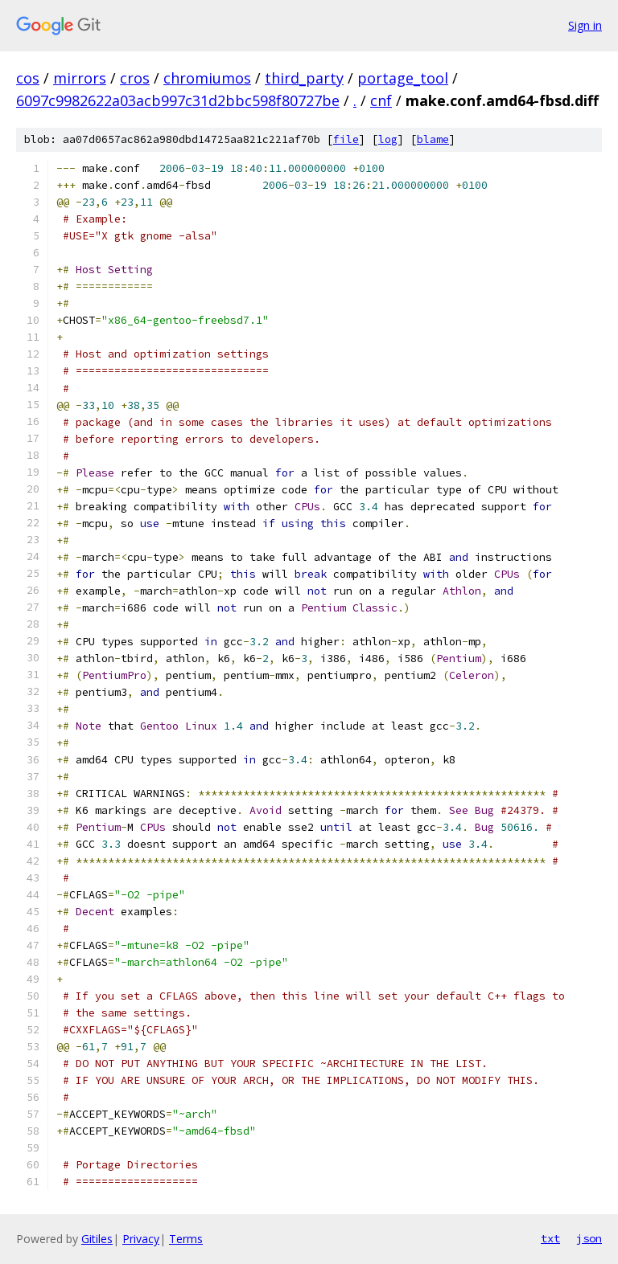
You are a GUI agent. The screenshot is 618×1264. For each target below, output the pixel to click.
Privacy (140, 1238)
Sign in (585, 25)
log (388, 139)
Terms (186, 1238)
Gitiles (97, 1238)
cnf (381, 100)
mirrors (79, 78)
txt (550, 1238)
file (346, 139)
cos (27, 78)
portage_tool (402, 78)
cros (135, 78)
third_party (304, 78)
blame (433, 139)
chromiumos (207, 78)
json (589, 1238)
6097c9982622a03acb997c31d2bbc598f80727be (178, 100)
